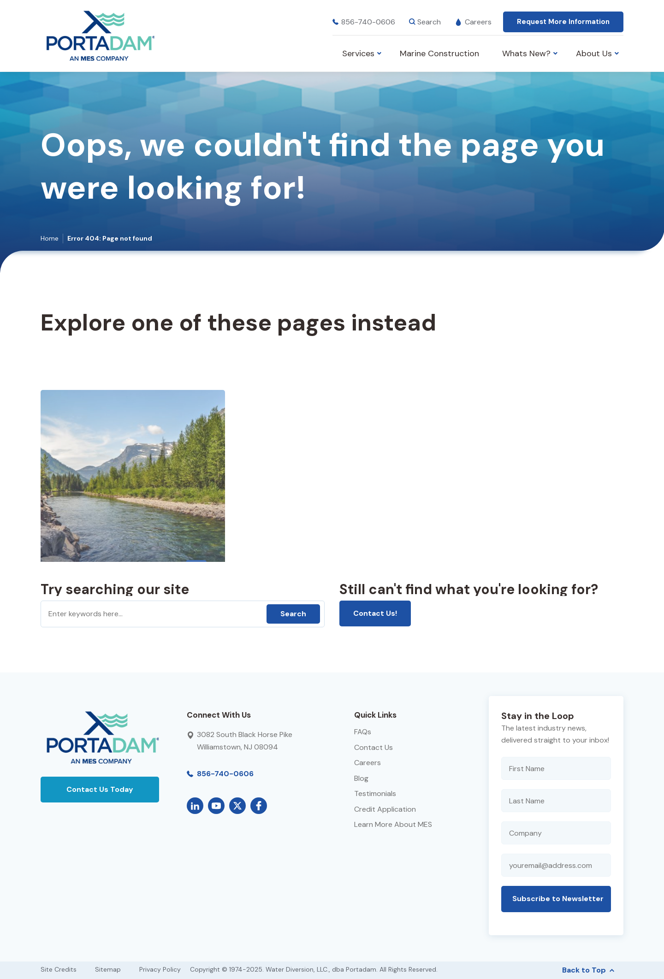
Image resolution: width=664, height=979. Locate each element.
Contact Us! (375, 613)
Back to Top (588, 970)
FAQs (362, 732)
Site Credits (59, 969)
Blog (361, 778)
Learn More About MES (393, 824)
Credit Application (385, 809)
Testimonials (375, 793)
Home (50, 238)
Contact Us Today (99, 789)
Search (293, 614)
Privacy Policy (160, 969)
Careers (473, 22)
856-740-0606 (363, 22)
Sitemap (108, 969)
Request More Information (563, 21)
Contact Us (373, 747)
